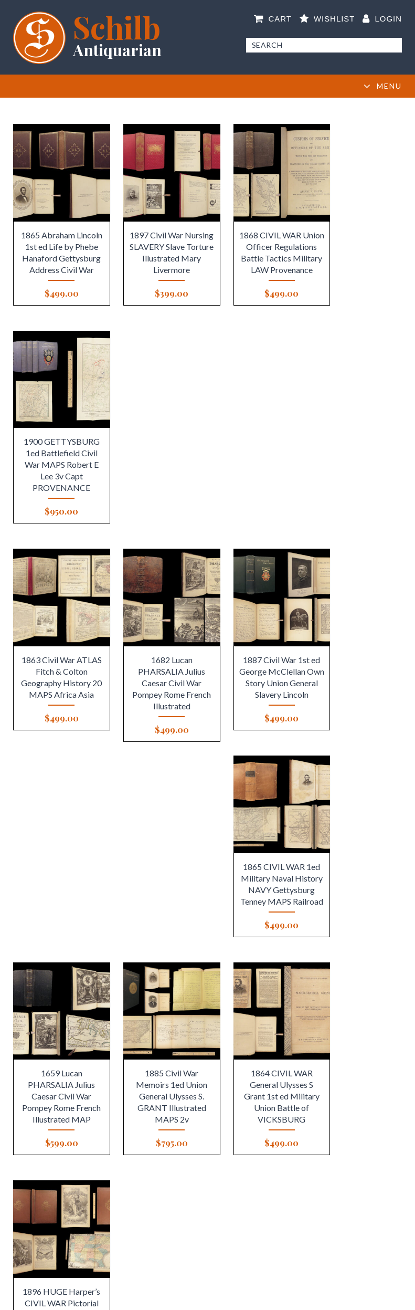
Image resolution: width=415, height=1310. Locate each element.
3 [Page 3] (185, 995)
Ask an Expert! (349, 1162)
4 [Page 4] (199, 995)
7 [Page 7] (239, 995)
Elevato (321, 1297)
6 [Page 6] (226, 995)
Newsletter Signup (65, 1251)
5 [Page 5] (212, 995)
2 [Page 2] (171, 995)
